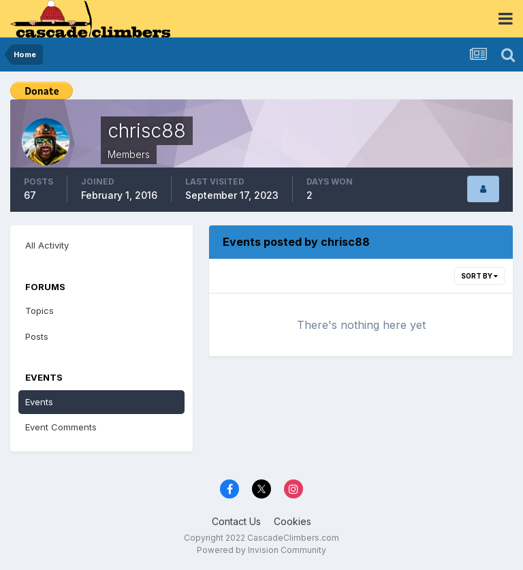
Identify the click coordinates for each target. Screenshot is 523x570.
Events (39, 401)
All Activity (47, 245)
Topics (39, 310)
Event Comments (61, 427)
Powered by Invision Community (261, 550)
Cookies (292, 521)
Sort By (479, 276)
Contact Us (236, 521)
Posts (36, 336)
